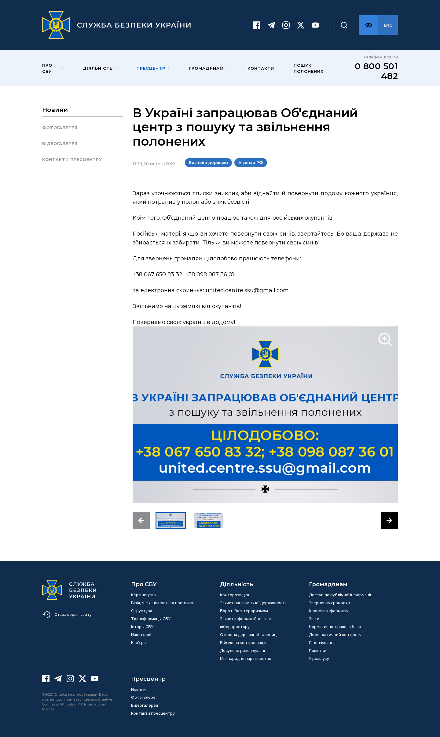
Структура (141, 611)
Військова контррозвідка (244, 642)
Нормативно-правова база (335, 626)
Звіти (314, 618)
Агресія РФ (250, 162)
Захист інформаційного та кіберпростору (245, 622)
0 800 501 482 (376, 71)
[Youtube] (315, 25)
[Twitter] (300, 25)
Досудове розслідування (244, 650)
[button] (141, 520)
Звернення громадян (329, 603)
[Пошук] (344, 25)
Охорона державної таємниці (248, 634)
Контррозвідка (234, 595)
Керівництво (143, 595)
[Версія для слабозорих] (368, 25)
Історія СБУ (142, 626)
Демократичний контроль (335, 634)
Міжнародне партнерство (245, 658)
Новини (55, 110)
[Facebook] (256, 25)
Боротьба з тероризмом (244, 611)
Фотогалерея (60, 127)
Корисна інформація (328, 611)
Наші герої (141, 634)
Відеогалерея (60, 143)
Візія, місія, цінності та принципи (163, 603)
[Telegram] (271, 25)
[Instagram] (286, 25)
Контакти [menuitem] (261, 68)
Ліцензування (322, 642)
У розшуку (319, 658)
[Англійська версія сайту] (388, 25)
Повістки (317, 650)
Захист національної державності (253, 603)
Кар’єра (138, 642)
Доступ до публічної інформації (340, 595)
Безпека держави (208, 162)
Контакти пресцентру (72, 159)
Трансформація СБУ (150, 618)
